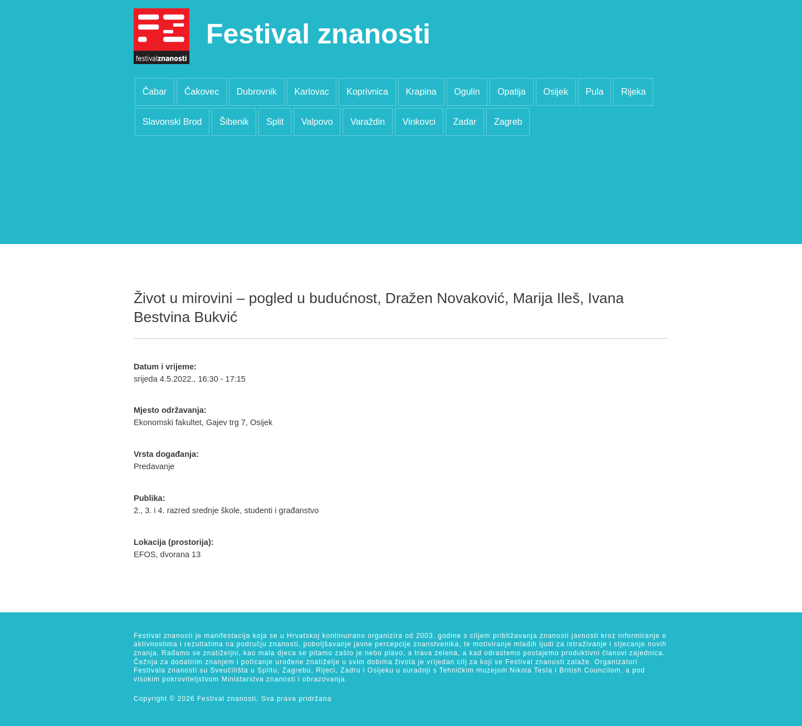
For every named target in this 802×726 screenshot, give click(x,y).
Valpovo (317, 121)
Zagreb (508, 121)
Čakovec (201, 91)
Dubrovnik (257, 91)
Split (274, 121)
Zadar (465, 121)
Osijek (555, 91)
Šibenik (233, 121)
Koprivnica (367, 91)
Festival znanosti (318, 34)
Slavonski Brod (172, 121)
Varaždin (367, 121)
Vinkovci (419, 121)
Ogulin (467, 91)
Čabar (155, 91)
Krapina (421, 91)
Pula (595, 91)
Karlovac (311, 91)
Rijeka (633, 91)
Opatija (511, 91)
